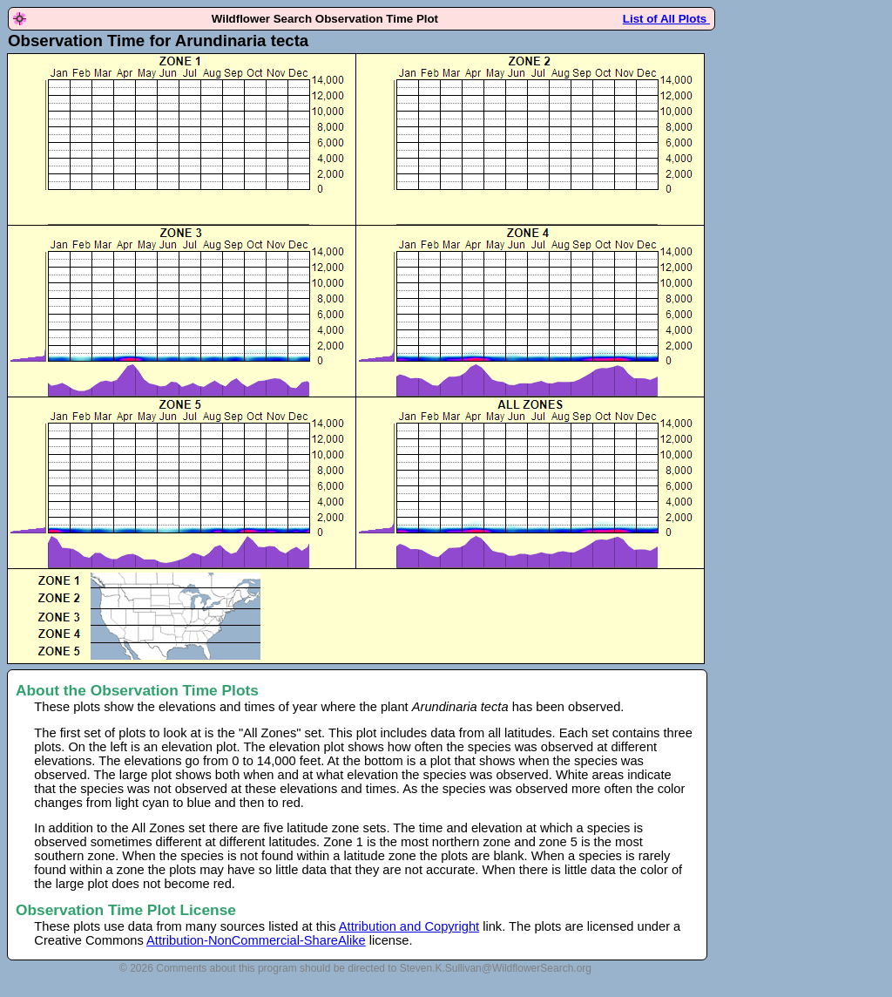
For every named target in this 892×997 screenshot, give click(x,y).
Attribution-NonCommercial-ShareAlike (256, 940)
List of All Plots (666, 18)
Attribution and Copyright (409, 926)
